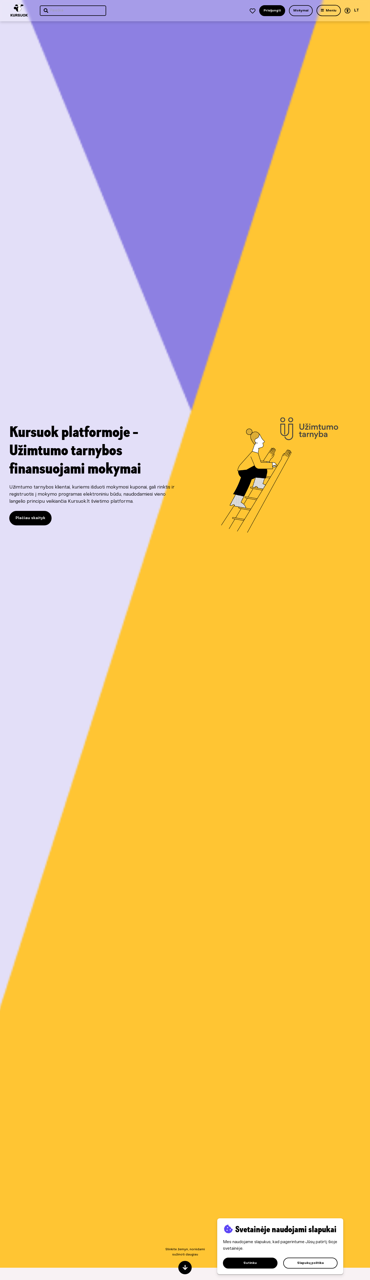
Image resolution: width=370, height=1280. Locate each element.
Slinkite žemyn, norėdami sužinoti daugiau (185, 1261)
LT (356, 10)
